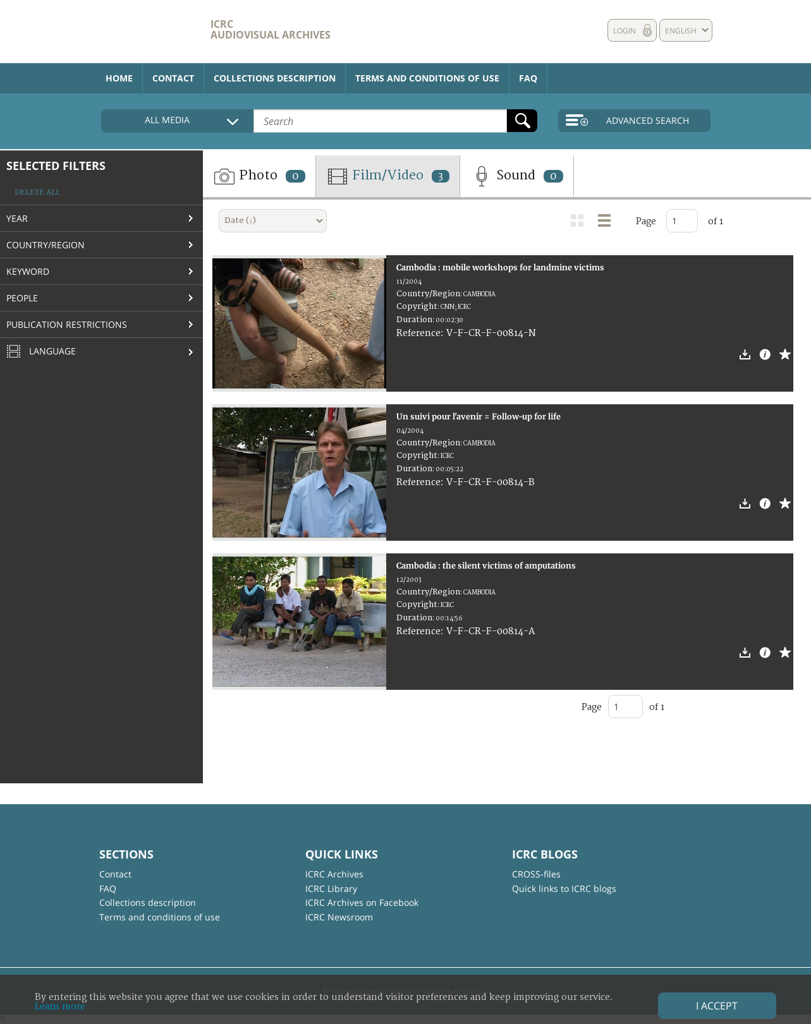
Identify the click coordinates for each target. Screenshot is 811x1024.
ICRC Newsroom (339, 917)
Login (624, 30)
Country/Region (45, 245)
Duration (414, 320)
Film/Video (387, 176)
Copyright (416, 306)
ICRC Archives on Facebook (361, 902)
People (22, 298)
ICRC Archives (334, 874)
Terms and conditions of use (427, 78)
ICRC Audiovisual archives (270, 29)
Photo (259, 176)
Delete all (37, 192)
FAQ (528, 78)
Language (41, 351)
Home (119, 78)
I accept (717, 1006)
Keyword (27, 271)
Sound (516, 176)
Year (17, 218)
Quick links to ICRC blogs (564, 888)
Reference (418, 333)
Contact (173, 78)
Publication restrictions (66, 324)
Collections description (275, 78)
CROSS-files (536, 874)
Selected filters (56, 165)
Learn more (60, 1006)
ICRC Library (331, 888)
